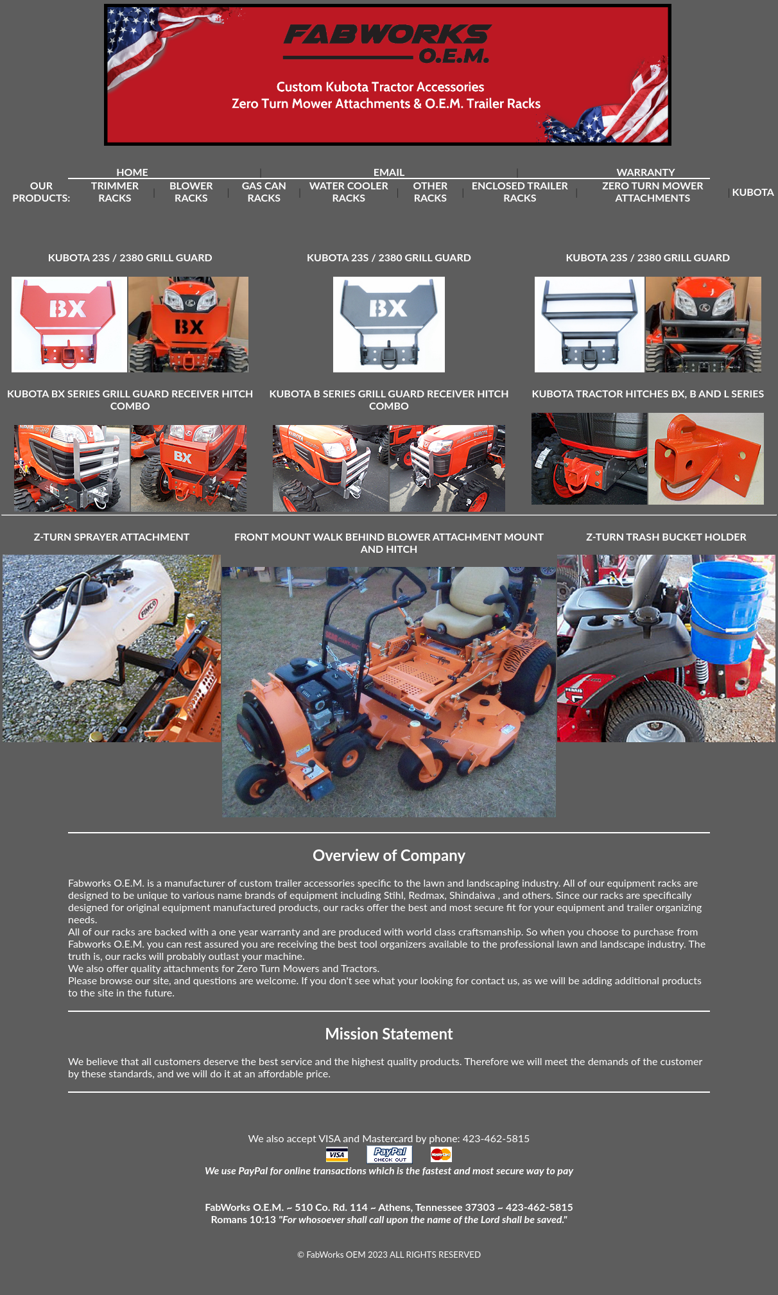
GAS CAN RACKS (264, 191)
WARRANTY (645, 172)
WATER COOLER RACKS (348, 191)
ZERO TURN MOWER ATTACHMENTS (652, 191)
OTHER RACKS (430, 191)
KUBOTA (753, 192)
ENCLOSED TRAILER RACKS (520, 191)
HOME (132, 172)
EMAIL (389, 172)
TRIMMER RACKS (115, 191)
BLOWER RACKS (190, 191)
